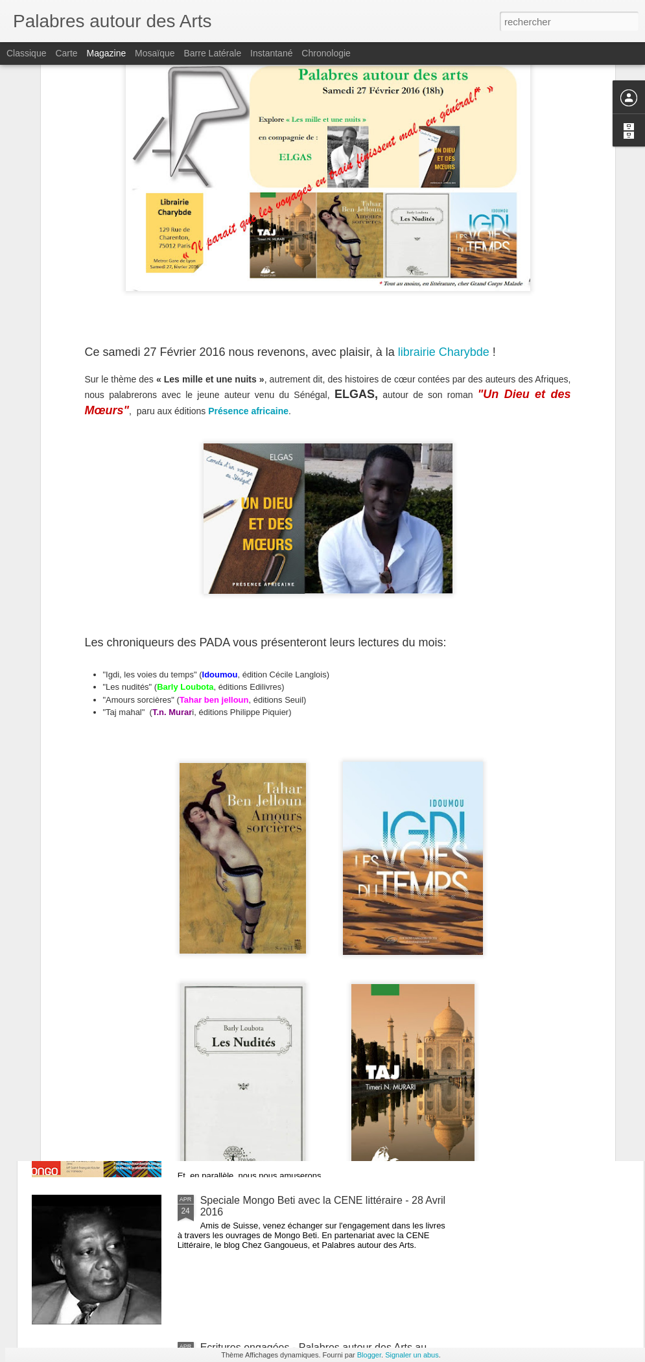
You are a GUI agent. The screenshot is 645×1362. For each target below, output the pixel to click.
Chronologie (326, 53)
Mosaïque (154, 53)
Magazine (106, 53)
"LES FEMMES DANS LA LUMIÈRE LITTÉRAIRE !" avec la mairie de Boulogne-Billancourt (319, 911)
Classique (26, 53)
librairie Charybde (445, 198)
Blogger (369, 1355)
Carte (66, 53)
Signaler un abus (412, 1355)
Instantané (271, 53)
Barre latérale (212, 53)
